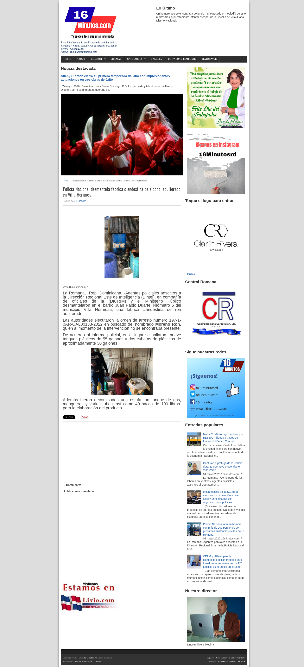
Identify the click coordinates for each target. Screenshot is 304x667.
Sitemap (116, 59)
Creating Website (81, 661)
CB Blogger (80, 201)
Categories (134, 59)
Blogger (221, 661)
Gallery (156, 59)
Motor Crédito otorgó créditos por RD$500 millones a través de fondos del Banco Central (223, 438)
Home (67, 59)
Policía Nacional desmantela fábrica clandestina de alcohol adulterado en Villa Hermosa (121, 191)
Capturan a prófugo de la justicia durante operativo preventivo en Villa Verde (222, 467)
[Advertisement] (93, 448)
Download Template (182, 59)
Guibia (191, 274)
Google (232, 661)
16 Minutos (89, 658)
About (81, 59)
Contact (96, 59)
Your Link (220, 658)
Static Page (209, 59)
